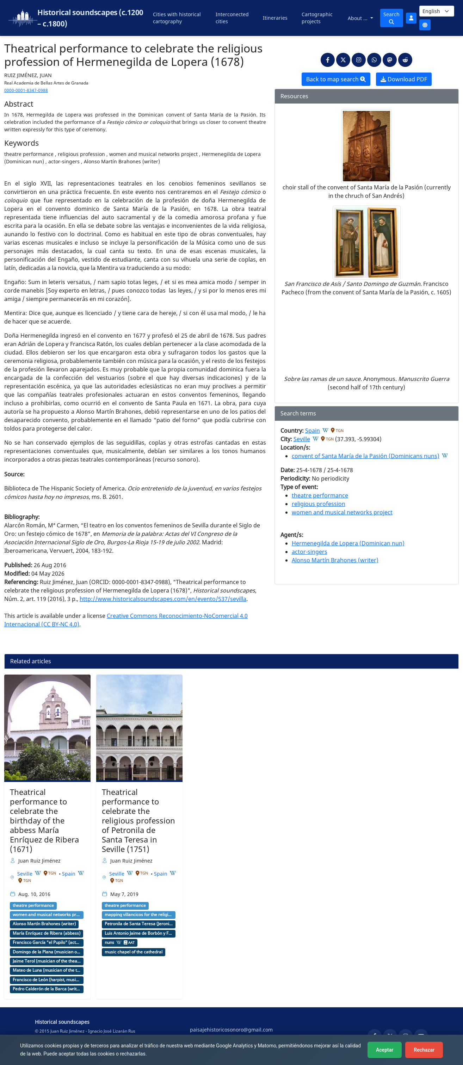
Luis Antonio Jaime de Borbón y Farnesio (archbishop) (139, 933)
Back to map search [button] (336, 79)
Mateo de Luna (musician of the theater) (47, 970)
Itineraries (275, 17)
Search (391, 17)
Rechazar (424, 1050)
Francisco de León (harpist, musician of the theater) (47, 980)
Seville (302, 439)
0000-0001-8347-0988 (26, 90)
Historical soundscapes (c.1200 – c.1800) (90, 18)
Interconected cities (232, 18)
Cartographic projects (317, 18)
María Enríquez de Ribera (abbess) (46, 933)
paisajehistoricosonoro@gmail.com (231, 1029)
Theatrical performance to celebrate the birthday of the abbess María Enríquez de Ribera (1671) (44, 820)
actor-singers (309, 552)
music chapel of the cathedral (133, 952)
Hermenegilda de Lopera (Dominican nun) (348, 543)
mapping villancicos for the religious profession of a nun (139, 915)
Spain (312, 430)
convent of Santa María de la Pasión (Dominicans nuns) (365, 456)
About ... (358, 18)
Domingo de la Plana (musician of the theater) (47, 952)
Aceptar (384, 1050)
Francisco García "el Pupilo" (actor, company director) (47, 942)
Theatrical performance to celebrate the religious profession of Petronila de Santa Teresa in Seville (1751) (138, 820)
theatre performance (320, 495)
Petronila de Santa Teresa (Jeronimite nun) (139, 924)
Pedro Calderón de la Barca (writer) (47, 989)
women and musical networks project (342, 512)
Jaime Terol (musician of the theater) (47, 961)
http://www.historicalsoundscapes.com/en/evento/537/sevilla (163, 599)
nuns (109, 942)
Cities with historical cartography (177, 18)
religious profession (318, 504)
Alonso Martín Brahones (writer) (335, 560)
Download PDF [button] (404, 79)
